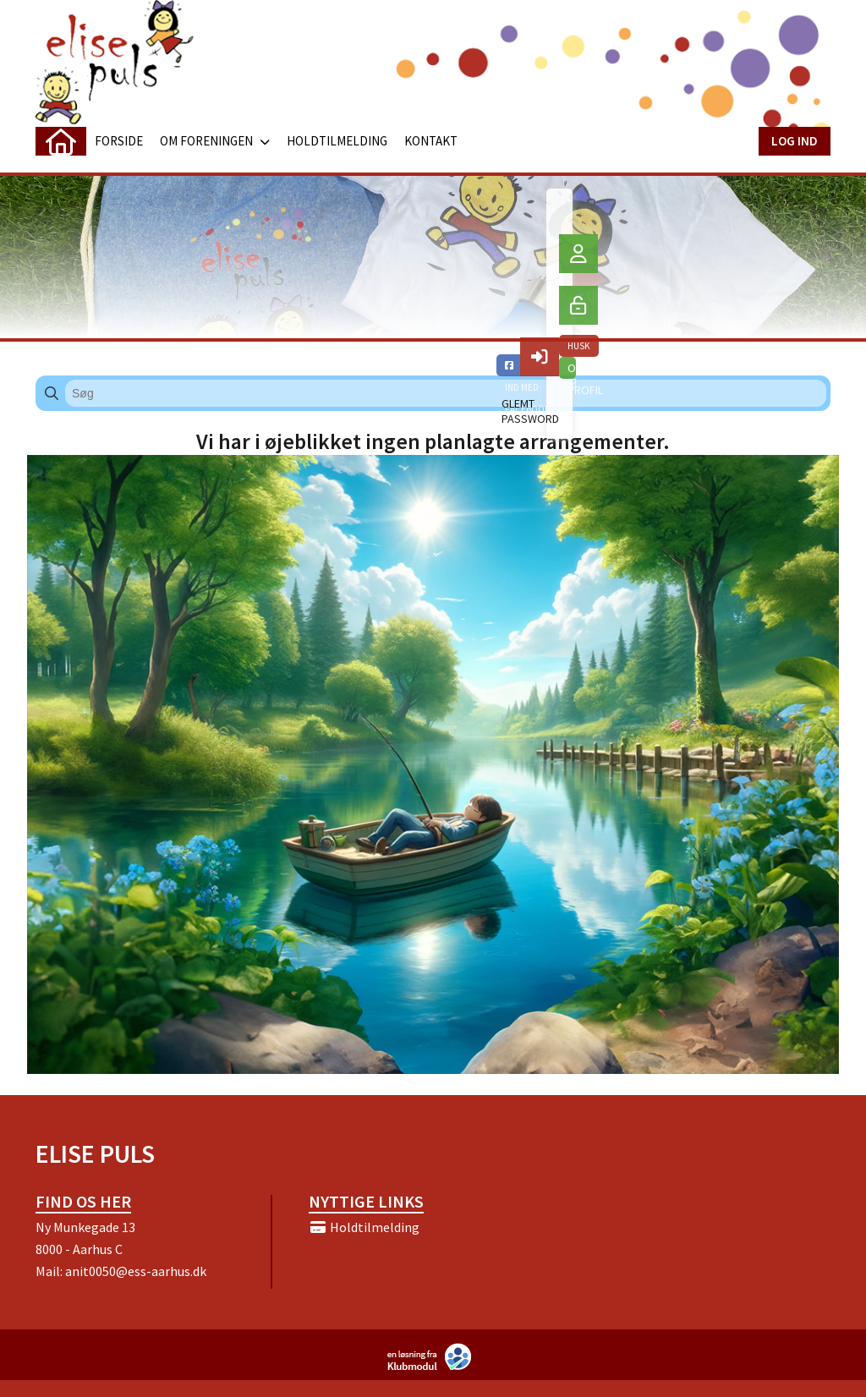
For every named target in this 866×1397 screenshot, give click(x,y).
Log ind (794, 141)
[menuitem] (61, 141)
